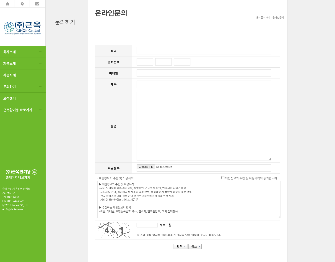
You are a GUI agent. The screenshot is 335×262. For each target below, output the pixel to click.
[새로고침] (165, 225)
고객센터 (9, 98)
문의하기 (9, 86)
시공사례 (9, 75)
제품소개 (9, 63)
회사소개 (9, 51)
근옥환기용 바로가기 (17, 109)
